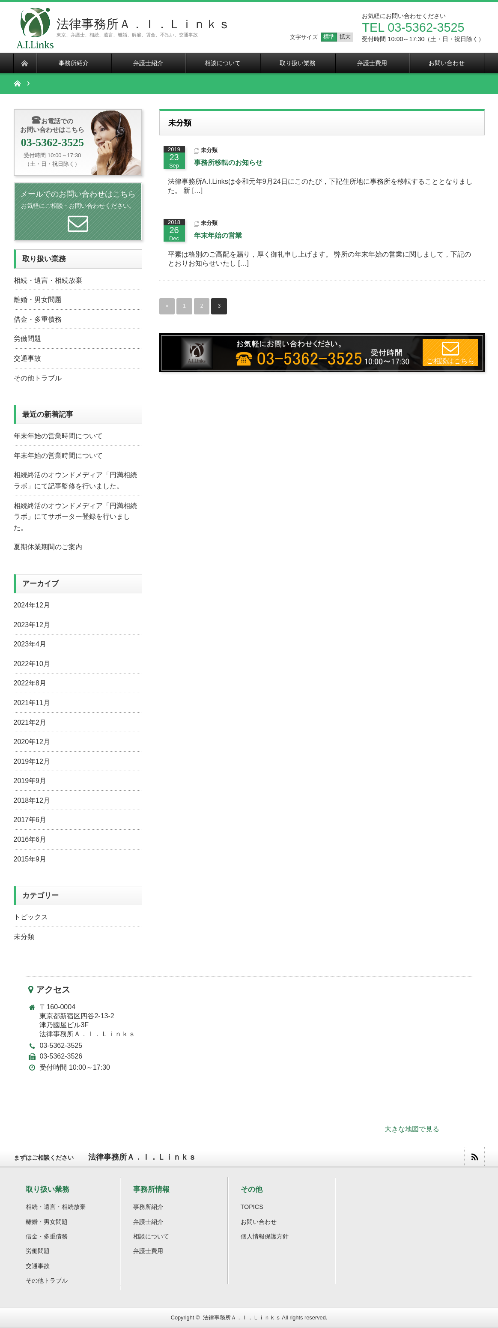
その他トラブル (38, 378)
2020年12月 (32, 741)
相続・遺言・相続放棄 (48, 280)
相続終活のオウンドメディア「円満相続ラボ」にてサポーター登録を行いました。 (75, 516)
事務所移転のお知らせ (228, 162)
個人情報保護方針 (265, 1236)
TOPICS (252, 1206)
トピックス (31, 917)
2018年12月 (32, 800)
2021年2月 (30, 722)
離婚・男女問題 (38, 299)
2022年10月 (32, 663)
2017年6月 (30, 819)
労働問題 (27, 338)
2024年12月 (32, 605)
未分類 (209, 150)
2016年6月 (30, 839)
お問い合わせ (259, 1221)
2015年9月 (30, 859)
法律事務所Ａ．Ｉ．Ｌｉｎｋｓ (143, 24)
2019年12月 (32, 761)
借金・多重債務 (38, 319)
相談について (151, 1236)
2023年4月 (30, 644)
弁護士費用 (148, 1250)
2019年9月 (30, 780)
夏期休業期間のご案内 (48, 546)
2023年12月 (32, 624)
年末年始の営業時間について (58, 436)
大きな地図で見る (412, 1129)
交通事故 (27, 358)
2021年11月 (32, 702)
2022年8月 (30, 683)
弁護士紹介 (148, 1221)
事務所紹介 (148, 1206)
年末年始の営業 (218, 235)
